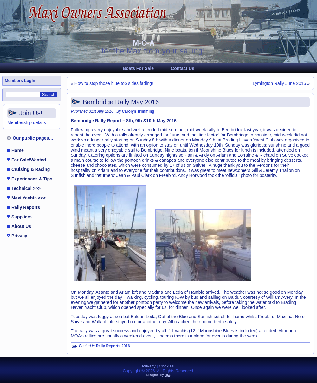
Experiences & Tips (31, 178)
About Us (21, 226)
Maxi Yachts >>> (28, 197)
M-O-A (144, 43)
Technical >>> (26, 188)
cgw (167, 375)
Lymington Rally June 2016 (279, 83)
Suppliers (21, 216)
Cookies (166, 366)
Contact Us (182, 68)
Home (17, 150)
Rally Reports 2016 (113, 346)
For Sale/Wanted (28, 159)
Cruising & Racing (30, 169)
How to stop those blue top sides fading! (113, 83)
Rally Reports (25, 207)
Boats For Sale (138, 68)
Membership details (26, 122)
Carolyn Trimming (138, 111)
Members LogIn (20, 80)
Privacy (19, 235)
